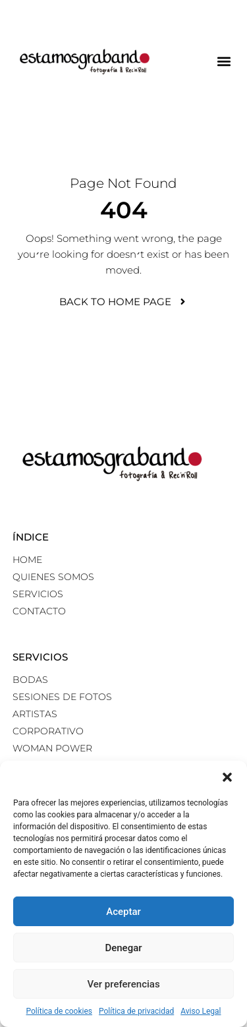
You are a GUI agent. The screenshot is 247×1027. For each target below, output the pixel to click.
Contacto (39, 611)
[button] (227, 777)
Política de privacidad (136, 1011)
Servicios (38, 594)
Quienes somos (53, 577)
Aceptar (123, 912)
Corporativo (48, 731)
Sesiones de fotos (62, 697)
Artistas (35, 714)
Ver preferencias (123, 984)
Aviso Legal (200, 1011)
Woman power (52, 748)
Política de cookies (59, 1011)
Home (27, 560)
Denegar (123, 948)
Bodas (30, 680)
